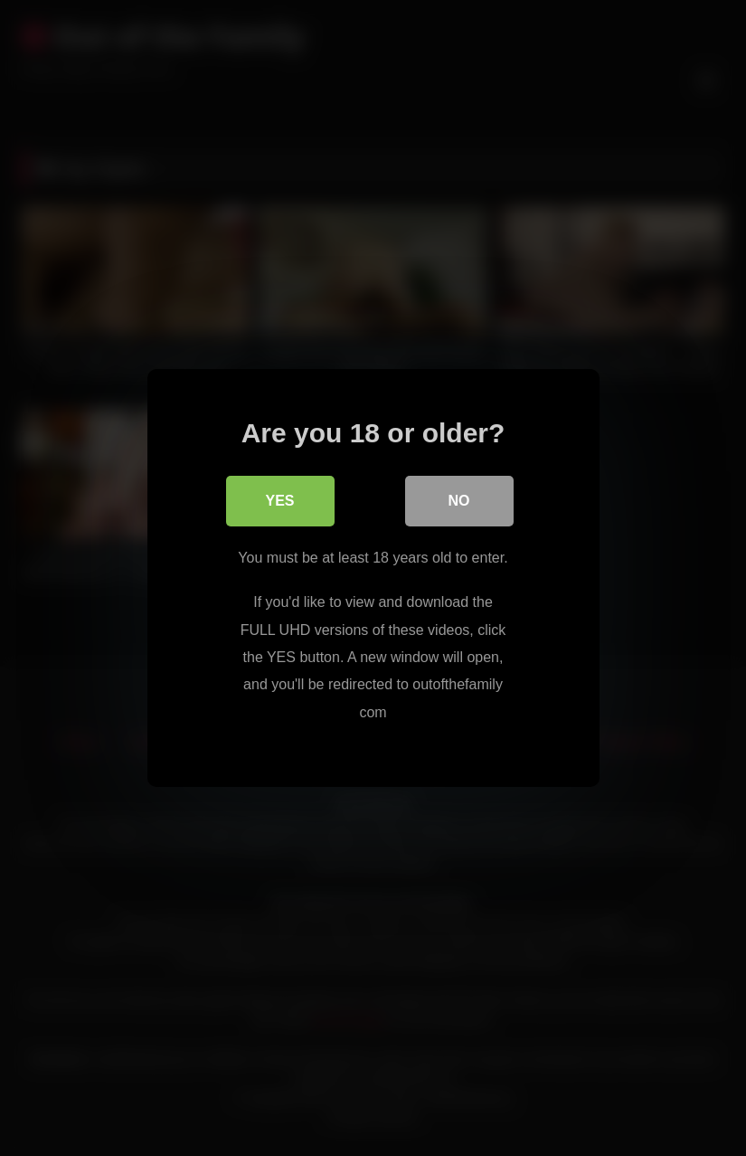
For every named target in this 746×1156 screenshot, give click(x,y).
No (459, 500)
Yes (279, 500)
